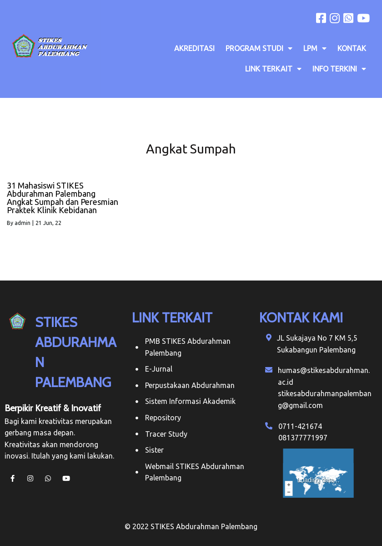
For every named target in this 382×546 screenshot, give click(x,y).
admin (22, 223)
